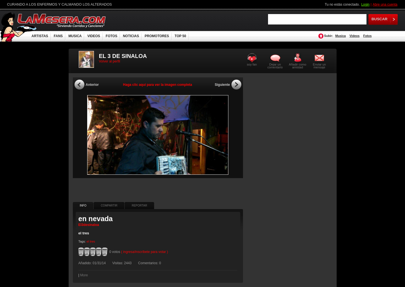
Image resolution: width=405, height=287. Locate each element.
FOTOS (111, 36)
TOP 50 (180, 36)
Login (365, 4)
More (84, 275)
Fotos (367, 35)
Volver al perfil (109, 61)
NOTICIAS (131, 36)
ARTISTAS (40, 36)
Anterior (92, 85)
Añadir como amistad (297, 66)
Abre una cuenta (385, 4)
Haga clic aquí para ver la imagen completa (157, 85)
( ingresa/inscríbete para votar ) (144, 252)
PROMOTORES (157, 36)
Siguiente (222, 85)
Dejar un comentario (275, 66)
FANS (58, 36)
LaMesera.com (62, 20)
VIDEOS (93, 36)
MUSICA (75, 36)
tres (92, 241)
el (88, 241)
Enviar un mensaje (319, 66)
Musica (340, 35)
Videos (354, 35)
